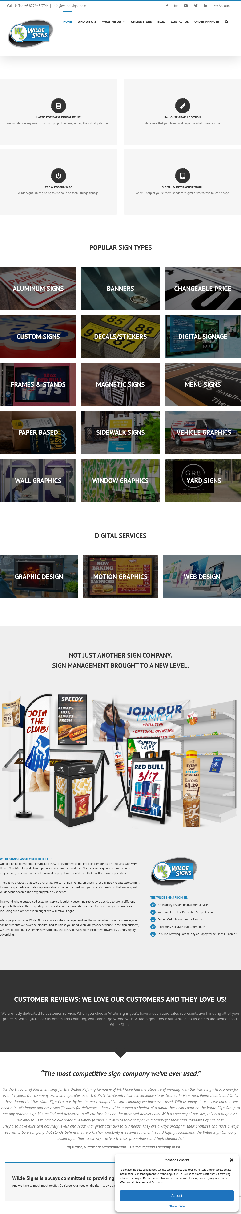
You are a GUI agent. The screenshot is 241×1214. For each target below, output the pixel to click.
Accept (176, 1195)
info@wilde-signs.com (69, 6)
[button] (231, 1160)
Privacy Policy (177, 1205)
